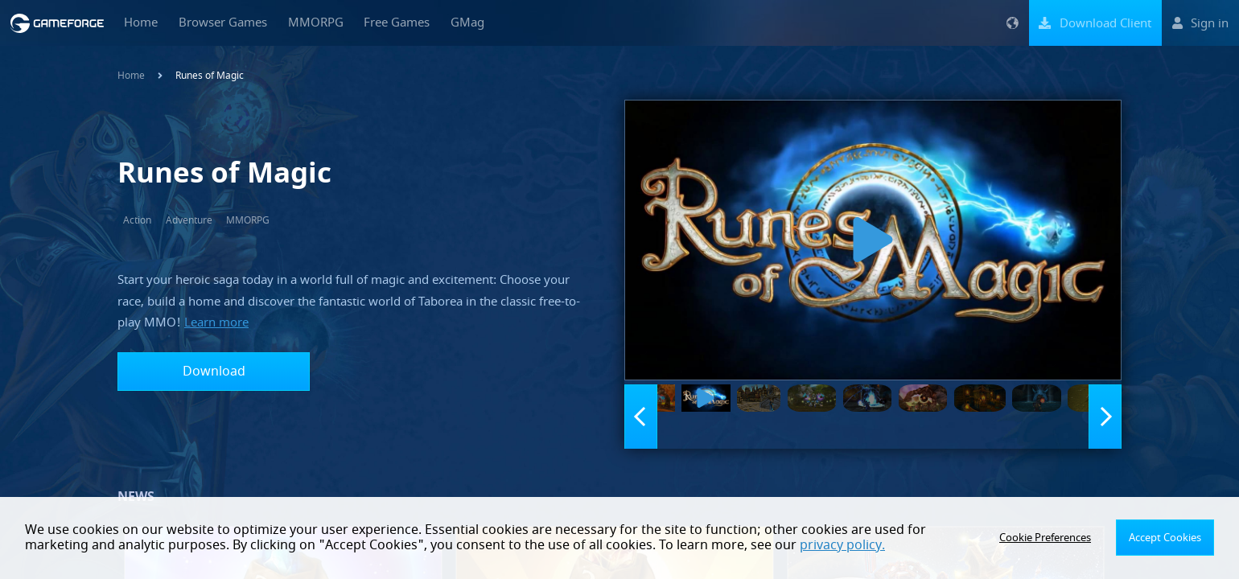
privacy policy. (775, 545)
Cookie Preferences (1051, 538)
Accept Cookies (1167, 538)
